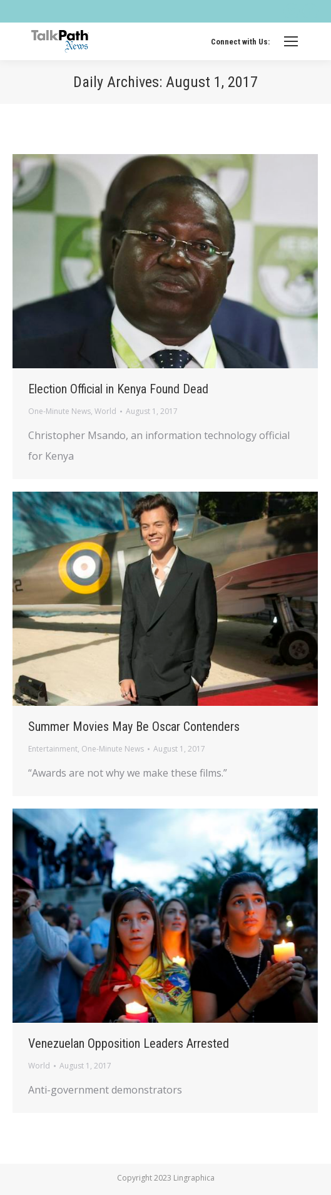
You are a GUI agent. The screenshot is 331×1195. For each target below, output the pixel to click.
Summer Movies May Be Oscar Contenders (134, 726)
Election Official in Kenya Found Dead (118, 388)
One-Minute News (59, 411)
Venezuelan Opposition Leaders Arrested (128, 1043)
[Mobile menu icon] (291, 41)
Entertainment (53, 748)
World (105, 411)
